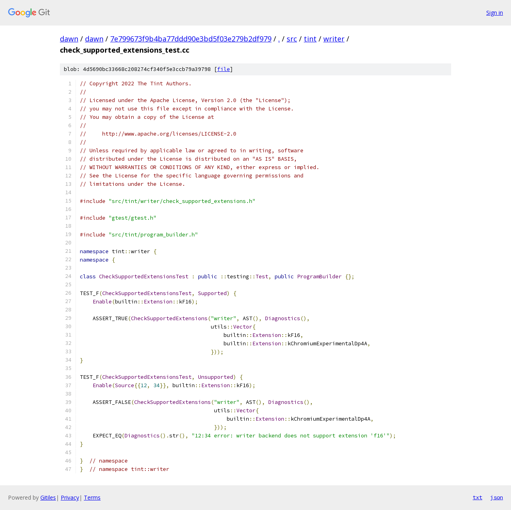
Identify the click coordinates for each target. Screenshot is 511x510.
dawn (69, 38)
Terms (92, 497)
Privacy (70, 497)
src (292, 38)
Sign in (494, 12)
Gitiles (48, 497)
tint (310, 38)
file (223, 69)
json (496, 497)
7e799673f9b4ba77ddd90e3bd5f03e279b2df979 (190, 38)
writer (334, 38)
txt (477, 497)
